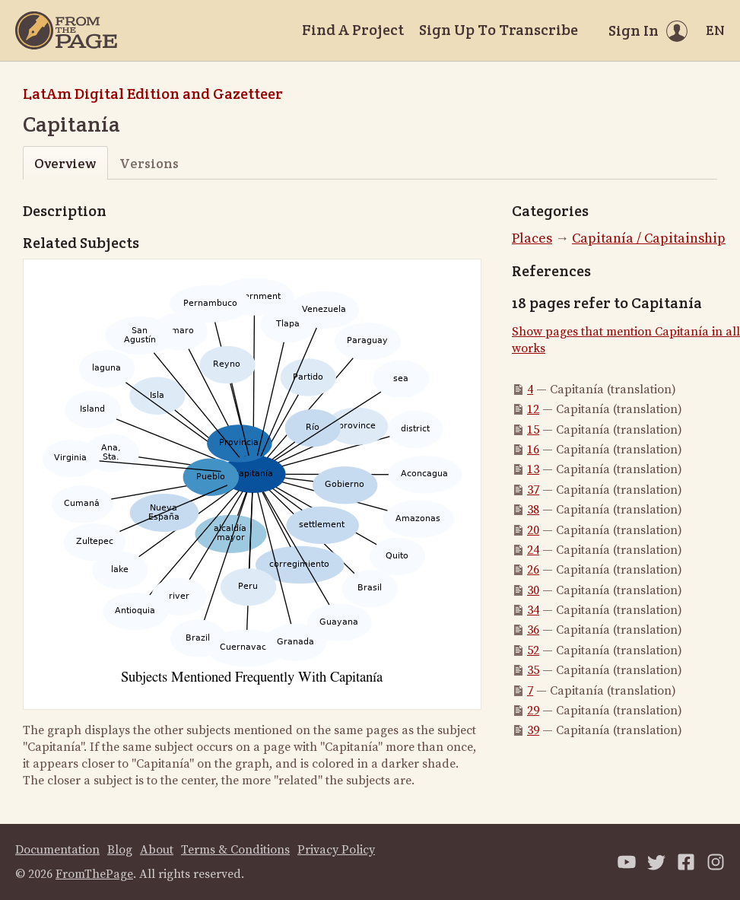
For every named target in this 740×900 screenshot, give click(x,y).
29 (533, 710)
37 (533, 490)
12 (533, 409)
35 (533, 670)
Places (532, 238)
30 (533, 590)
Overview (65, 163)
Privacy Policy (336, 849)
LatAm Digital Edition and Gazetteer (153, 93)
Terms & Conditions (235, 849)
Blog (119, 849)
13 (533, 469)
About (156, 849)
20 (533, 530)
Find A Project (353, 30)
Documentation (57, 849)
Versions (149, 163)
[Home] (66, 30)
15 (533, 429)
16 (533, 449)
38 (533, 509)
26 (533, 569)
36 (533, 630)
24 (533, 550)
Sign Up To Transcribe (498, 30)
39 (533, 730)
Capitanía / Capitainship (649, 238)
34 (533, 610)
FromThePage (94, 874)
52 (533, 650)
